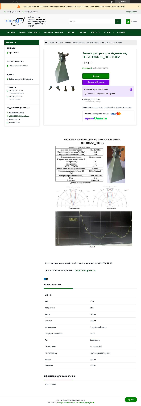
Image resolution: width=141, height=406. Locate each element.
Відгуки (71, 32)
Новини (121, 32)
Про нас (83, 32)
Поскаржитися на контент (66, 403)
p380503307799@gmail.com (19, 116)
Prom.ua (82, 400)
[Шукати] (118, 21)
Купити (96, 76)
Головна (11, 32)
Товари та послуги (28, 32)
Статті (107, 32)
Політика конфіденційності (85, 403)
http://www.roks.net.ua (16, 112)
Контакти (95, 32)
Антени (68, 42)
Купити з (95, 82)
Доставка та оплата (53, 32)
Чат (131, 400)
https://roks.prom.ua (85, 270)
